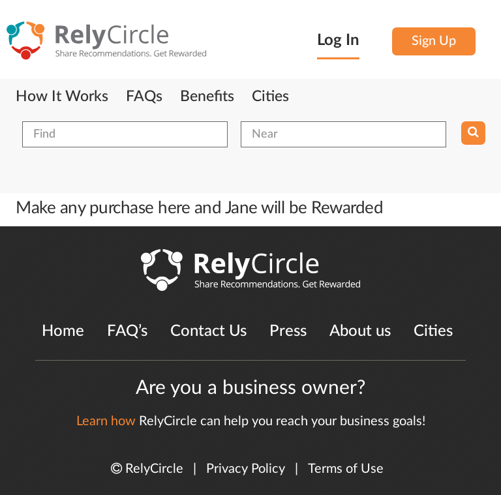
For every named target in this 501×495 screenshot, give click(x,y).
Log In (338, 40)
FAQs (144, 96)
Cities (270, 96)
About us (360, 331)
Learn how (106, 421)
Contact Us (208, 331)
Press (288, 331)
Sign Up (434, 41)
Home (63, 331)
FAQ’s (127, 331)
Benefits (207, 96)
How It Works (62, 96)
